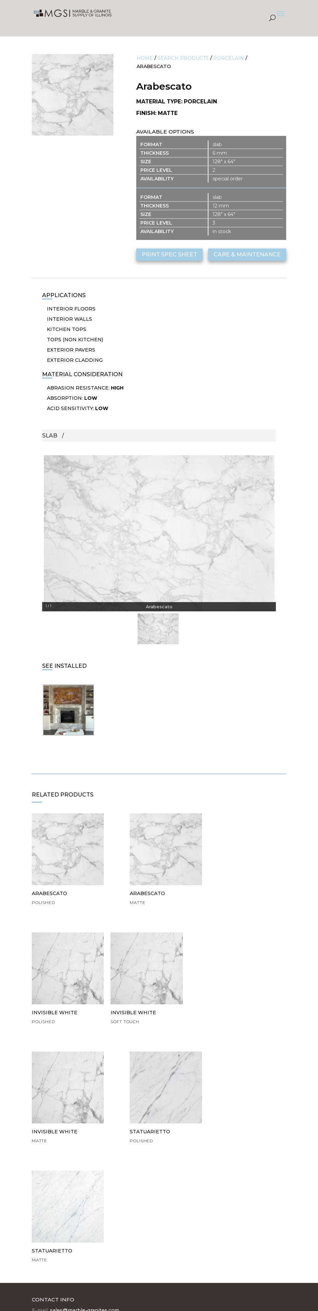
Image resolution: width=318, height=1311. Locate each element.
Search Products (183, 58)
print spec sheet (169, 254)
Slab (49, 435)
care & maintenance (247, 254)
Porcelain (228, 58)
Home (145, 58)
